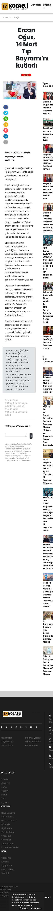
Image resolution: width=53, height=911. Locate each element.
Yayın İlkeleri (7, 741)
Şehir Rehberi (7, 843)
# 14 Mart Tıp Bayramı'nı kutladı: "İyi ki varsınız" (16, 404)
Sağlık (17, 17)
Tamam (36, 908)
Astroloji (5, 873)
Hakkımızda (6, 737)
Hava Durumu (8, 812)
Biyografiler (6, 865)
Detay (24, 908)
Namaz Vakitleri (8, 820)
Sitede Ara (6, 857)
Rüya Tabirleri (7, 869)
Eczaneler (6, 824)
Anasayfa (7, 17)
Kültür (4, 794)
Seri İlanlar (6, 839)
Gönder (31, 436)
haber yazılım (6, 904)
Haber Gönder (32, 745)
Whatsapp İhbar (33, 741)
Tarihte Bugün (8, 832)
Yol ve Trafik (7, 816)
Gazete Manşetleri (10, 847)
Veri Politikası (7, 745)
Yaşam (4, 790)
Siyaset (4, 802)
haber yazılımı (6, 898)
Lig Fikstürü (6, 828)
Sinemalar (6, 835)
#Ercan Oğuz (11, 400)
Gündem (36, 4)
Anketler (5, 861)
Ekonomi (5, 783)
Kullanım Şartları (33, 737)
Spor (3, 798)
